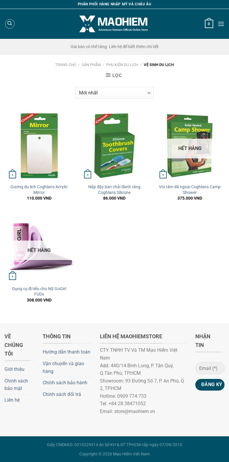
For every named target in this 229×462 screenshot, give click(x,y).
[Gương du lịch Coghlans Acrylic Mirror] (39, 145)
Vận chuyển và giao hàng (63, 367)
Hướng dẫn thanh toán (66, 352)
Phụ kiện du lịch (122, 64)
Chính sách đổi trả (62, 394)
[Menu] (221, 23)
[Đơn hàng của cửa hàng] (114, 93)
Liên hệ (12, 400)
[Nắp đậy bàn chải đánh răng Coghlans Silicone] (114, 145)
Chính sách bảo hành (65, 382)
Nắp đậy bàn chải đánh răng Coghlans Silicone (114, 189)
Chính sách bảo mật (16, 384)
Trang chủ (65, 64)
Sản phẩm (91, 64)
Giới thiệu (14, 369)
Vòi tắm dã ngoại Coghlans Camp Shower (190, 189)
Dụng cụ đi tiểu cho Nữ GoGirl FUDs (39, 291)
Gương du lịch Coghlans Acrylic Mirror (39, 189)
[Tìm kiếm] (10, 24)
